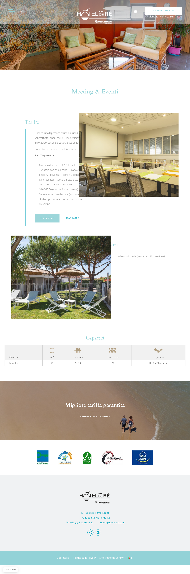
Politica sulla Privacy (84, 567)
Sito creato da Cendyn (111, 567)
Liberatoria (63, 567)
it (132, 567)
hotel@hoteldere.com (112, 531)
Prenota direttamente (95, 419)
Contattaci (111, 227)
